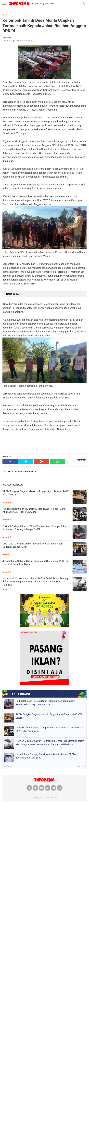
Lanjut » (81, 766)
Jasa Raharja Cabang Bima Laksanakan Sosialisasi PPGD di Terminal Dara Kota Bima (35, 563)
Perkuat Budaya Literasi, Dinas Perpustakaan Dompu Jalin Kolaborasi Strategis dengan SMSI (34, 528)
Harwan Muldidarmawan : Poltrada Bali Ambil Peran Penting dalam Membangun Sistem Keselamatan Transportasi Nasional (35, 581)
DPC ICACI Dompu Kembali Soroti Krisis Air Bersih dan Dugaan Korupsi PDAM (32, 545)
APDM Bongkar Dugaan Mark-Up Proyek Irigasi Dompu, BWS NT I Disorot (35, 493)
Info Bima (52, 797)
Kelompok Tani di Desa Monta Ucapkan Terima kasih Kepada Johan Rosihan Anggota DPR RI (44, 25)
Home (5, 14)
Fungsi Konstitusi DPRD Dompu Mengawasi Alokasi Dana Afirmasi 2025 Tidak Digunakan (33, 510)
